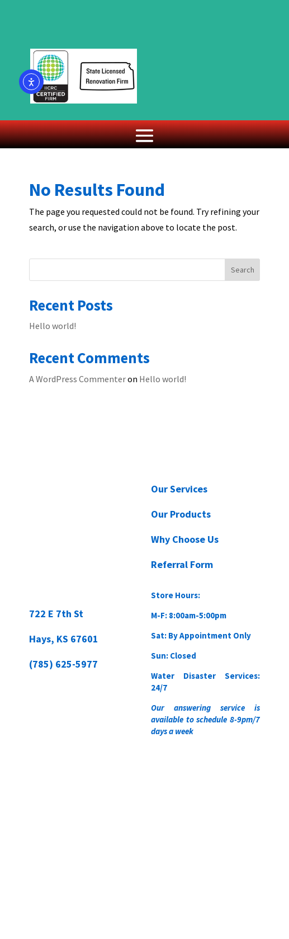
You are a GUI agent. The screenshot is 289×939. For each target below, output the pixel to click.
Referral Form (182, 564)
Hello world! (52, 325)
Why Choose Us (185, 539)
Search (242, 270)
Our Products (181, 514)
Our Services (179, 488)
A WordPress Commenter (77, 378)
